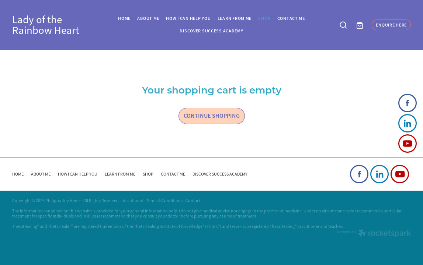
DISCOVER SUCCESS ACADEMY (211, 31)
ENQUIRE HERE (391, 25)
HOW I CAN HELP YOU (188, 18)
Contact (193, 201)
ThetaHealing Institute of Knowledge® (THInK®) (177, 226)
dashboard (133, 201)
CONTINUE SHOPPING (212, 116)
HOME (124, 18)
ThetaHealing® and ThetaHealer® (42, 226)
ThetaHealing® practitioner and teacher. (306, 226)
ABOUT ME (148, 18)
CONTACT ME (291, 18)
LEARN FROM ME (235, 18)
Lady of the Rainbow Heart (45, 25)
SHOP (264, 18)
